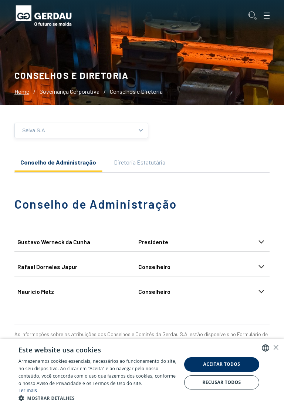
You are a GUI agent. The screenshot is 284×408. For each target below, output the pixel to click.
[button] (97, 398)
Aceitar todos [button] (221, 364)
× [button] (275, 347)
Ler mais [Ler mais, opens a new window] (27, 390)
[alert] (142, 373)
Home (21, 91)
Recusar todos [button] (221, 382)
